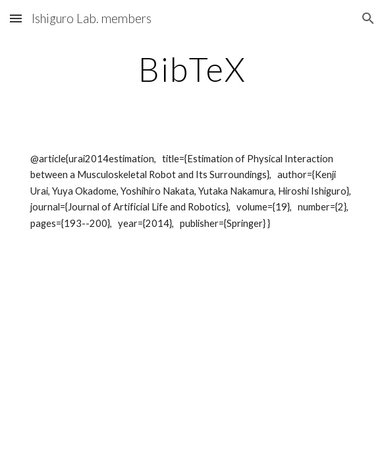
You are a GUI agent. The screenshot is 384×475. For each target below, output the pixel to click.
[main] (192, 69)
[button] (16, 18)
